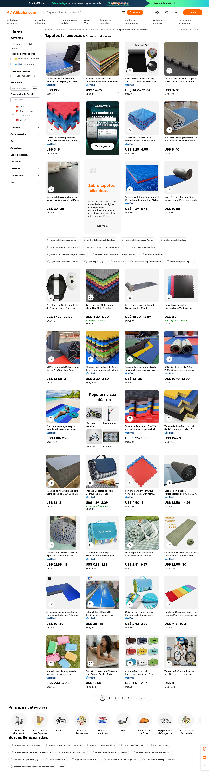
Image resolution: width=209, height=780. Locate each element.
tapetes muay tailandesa (173, 240)
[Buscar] (135, 12)
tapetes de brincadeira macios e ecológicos (113, 254)
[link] (205, 749)
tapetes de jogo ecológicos (101, 745)
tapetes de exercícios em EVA (62, 261)
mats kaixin (117, 261)
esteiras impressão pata (180, 261)
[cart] (167, 13)
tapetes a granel (158, 745)
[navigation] (24, 364)
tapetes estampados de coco (145, 261)
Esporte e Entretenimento (70, 29)
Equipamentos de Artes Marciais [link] (132, 29)
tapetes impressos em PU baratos (63, 745)
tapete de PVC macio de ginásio (120, 759)
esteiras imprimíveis (152, 254)
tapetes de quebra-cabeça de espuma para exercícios (37, 766)
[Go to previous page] (96, 698)
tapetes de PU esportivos (141, 247)
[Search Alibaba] (83, 12)
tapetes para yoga (94, 261)
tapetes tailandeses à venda (61, 240)
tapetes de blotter (56, 759)
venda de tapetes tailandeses (62, 247)
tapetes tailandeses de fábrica (137, 240)
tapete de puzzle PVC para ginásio (109, 752)
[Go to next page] (148, 698)
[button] (123, 12)
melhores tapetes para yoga (25, 745)
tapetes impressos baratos (71, 752)
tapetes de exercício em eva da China (152, 752)
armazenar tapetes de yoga (25, 759)
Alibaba (48, 29)
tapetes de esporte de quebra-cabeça (103, 247)
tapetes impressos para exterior (158, 759)
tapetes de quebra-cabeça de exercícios (31, 752)
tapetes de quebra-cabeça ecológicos (66, 254)
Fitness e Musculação (100, 29)
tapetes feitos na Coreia (84, 759)
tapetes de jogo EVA (132, 745)
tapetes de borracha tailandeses (99, 240)
